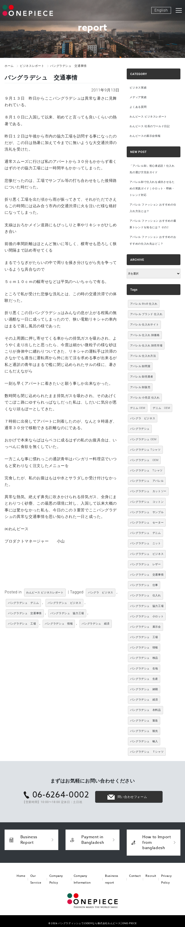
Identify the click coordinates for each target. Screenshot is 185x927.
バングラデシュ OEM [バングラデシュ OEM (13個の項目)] (143, 439)
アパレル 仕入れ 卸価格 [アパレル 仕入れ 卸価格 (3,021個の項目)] (145, 335)
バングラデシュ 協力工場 (67, 613)
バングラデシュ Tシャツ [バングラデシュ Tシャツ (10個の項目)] (145, 449)
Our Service (35, 879)
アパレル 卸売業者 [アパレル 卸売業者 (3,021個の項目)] (141, 376)
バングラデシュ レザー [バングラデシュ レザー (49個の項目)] (145, 564)
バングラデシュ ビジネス (64, 602)
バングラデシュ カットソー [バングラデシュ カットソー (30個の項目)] (148, 491)
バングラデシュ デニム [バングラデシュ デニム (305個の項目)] (145, 533)
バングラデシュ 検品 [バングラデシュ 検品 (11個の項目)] (144, 658)
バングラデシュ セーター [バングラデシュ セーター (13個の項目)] (147, 522)
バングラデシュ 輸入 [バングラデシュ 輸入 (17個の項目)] (144, 741)
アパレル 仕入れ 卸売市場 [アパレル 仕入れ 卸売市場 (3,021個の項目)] (146, 345)
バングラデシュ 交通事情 (25, 613)
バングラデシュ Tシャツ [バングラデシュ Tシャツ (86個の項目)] (146, 470)
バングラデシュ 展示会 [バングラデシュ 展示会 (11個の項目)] (145, 627)
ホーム (9, 66)
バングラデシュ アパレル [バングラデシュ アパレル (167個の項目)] (147, 481)
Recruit (151, 876)
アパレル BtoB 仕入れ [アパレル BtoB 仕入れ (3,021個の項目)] (144, 304)
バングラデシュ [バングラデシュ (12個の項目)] (140, 429)
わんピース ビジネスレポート (45, 592)
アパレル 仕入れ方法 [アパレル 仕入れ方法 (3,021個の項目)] (143, 356)
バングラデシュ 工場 (22, 623)
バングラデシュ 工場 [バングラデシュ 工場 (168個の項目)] (144, 637)
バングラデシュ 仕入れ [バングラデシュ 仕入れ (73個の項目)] (145, 595)
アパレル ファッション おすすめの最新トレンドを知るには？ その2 (153, 224)
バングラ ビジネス (100, 592)
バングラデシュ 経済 (96, 623)
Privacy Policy (166, 879)
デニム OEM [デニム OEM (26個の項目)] (161, 408)
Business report (112, 879)
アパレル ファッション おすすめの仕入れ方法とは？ (153, 208)
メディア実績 (138, 97)
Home (21, 876)
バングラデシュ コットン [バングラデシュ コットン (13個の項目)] (147, 501)
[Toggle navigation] (179, 10)
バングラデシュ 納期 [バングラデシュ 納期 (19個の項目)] (144, 689)
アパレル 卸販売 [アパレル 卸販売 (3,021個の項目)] (140, 387)
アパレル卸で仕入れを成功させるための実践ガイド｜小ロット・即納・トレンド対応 (152, 188)
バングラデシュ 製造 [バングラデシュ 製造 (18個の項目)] (144, 720)
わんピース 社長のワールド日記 (150, 126)
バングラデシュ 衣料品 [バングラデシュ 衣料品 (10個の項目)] (145, 710)
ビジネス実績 (138, 87)
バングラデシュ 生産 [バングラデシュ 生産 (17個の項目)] (144, 679)
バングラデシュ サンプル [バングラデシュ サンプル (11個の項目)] (147, 512)
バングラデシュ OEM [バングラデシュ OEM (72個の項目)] (144, 460)
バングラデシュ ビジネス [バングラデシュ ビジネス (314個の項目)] (147, 554)
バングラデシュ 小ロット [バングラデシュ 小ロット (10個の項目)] (147, 616)
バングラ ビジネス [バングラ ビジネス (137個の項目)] (142, 418)
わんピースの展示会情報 (145, 135)
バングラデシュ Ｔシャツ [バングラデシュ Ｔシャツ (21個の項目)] (147, 752)
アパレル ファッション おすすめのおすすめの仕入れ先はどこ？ (153, 240)
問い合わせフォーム (132, 797)
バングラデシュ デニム (23, 602)
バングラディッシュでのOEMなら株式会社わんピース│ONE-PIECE (97, 923)
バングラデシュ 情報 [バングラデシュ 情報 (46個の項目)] (144, 647)
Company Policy (55, 879)
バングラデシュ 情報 (59, 623)
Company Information (81, 879)
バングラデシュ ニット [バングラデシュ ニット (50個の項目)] (145, 543)
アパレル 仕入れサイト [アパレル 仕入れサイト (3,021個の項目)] (144, 324)
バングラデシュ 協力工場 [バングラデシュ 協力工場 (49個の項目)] (147, 606)
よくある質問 (138, 107)
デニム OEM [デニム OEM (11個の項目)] (137, 408)
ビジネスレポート (32, 66)
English (161, 10)
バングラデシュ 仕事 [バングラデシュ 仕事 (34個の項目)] (144, 585)
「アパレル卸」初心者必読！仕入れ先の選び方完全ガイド (152, 169)
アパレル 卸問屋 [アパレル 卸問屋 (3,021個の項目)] (140, 366)
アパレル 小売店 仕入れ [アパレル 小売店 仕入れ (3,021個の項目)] (145, 397)
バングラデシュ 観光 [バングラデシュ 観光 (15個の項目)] (144, 731)
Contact (135, 876)
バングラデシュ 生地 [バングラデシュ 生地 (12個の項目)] (144, 668)
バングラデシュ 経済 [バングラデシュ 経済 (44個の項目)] (144, 699)
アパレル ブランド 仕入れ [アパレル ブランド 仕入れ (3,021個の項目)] (146, 314)
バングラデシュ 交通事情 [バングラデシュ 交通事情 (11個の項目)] (147, 575)
